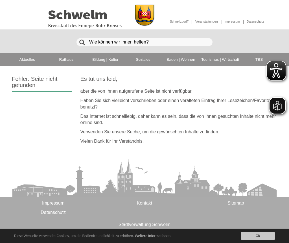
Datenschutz (255, 21)
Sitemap (235, 203)
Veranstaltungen (206, 21)
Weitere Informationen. (153, 236)
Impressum (232, 21)
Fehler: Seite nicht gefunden (34, 82)
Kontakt (144, 203)
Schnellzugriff (179, 21)
